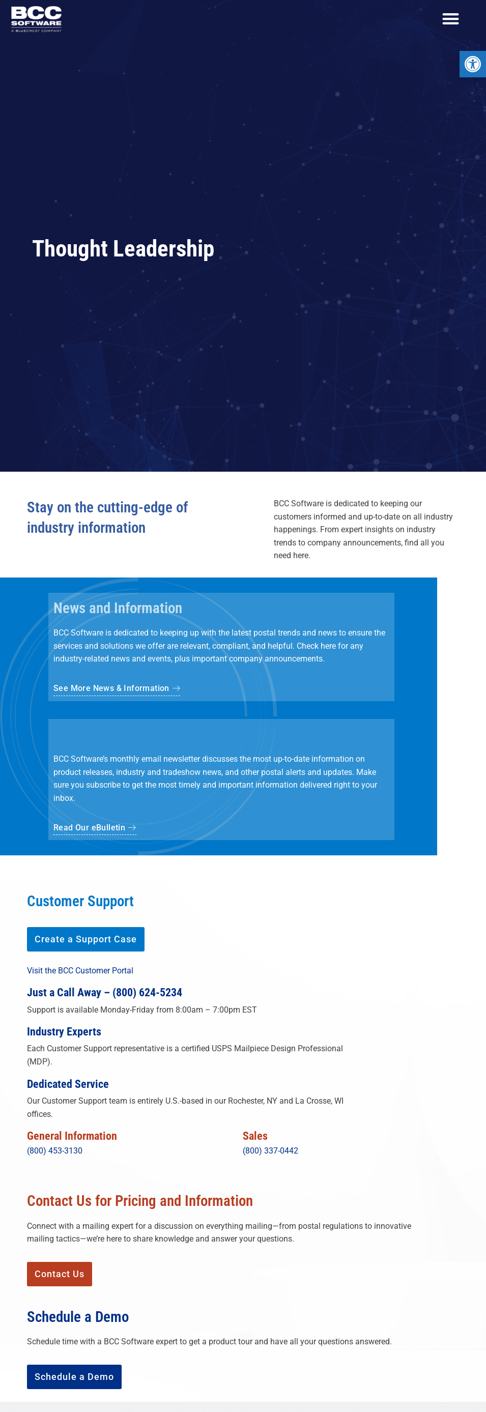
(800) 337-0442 (270, 1152)
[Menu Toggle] (451, 19)
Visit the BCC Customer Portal (80, 971)
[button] (94, 830)
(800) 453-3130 (54, 1152)
